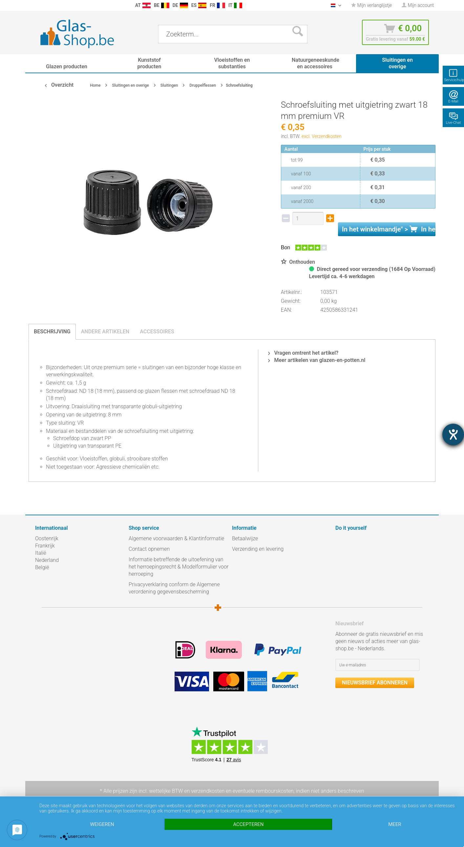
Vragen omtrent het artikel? (303, 353)
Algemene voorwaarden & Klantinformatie (176, 538)
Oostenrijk (46, 538)
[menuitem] (38, 5)
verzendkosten (207, 791)
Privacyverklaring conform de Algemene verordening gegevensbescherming (174, 588)
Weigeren (102, 824)
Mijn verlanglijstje (371, 5)
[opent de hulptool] (453, 434)
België (42, 567)
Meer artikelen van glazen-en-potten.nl (316, 360)
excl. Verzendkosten (322, 136)
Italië (40, 553)
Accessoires (157, 331)
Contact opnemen (149, 549)
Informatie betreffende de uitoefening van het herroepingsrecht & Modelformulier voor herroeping (178, 566)
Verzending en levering (258, 549)
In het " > (388, 229)
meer (394, 824)
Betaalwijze (245, 538)
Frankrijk (45, 546)
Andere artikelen (105, 331)
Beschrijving (52, 331)
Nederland (47, 560)
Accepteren (248, 824)
